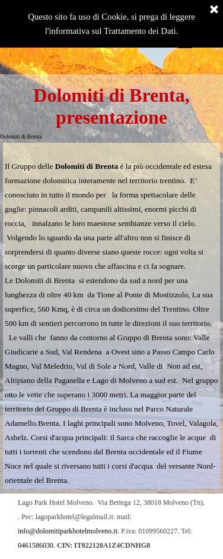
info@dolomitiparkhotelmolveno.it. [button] (68, 531)
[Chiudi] (214, 10)
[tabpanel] (111, 316)
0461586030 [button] (35, 545)
